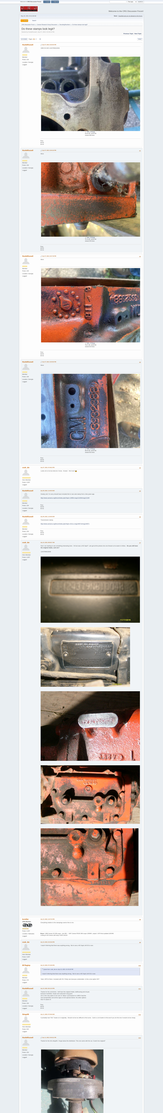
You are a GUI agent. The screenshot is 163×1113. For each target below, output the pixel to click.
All (40, 39)
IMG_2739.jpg (90, 449)
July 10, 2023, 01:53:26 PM (47, 942)
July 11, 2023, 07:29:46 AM (47, 1014)
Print (140, 39)
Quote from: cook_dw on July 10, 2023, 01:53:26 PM (58, 969)
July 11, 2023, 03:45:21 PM (49, 1037)
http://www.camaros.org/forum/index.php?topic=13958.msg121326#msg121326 (65, 498)
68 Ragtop (26, 965)
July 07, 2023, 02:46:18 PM (49, 150)
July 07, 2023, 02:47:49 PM (49, 256)
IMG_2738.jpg (90, 343)
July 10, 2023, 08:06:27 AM (47, 542)
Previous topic (128, 33)
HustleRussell (27, 45)
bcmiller (25, 919)
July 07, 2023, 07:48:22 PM (47, 467)
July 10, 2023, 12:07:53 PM (47, 919)
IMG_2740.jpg (90, 132)
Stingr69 (25, 1014)
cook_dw (25, 467)
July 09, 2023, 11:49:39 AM (47, 490)
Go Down (24, 39)
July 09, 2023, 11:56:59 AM (47, 516)
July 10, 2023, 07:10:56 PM (47, 965)
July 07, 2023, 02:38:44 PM (49, 44)
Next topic (138, 33)
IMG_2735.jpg (90, 237)
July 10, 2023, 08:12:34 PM (47, 988)
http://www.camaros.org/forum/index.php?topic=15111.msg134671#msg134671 (65, 524)
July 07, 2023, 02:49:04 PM (49, 361)
